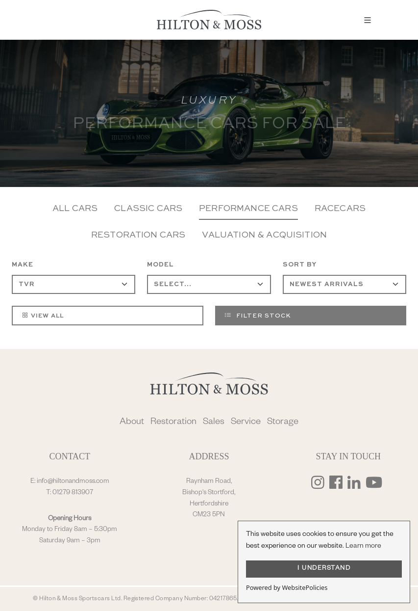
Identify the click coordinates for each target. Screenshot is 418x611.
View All (42, 315)
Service (246, 423)
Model (160, 265)
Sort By (300, 265)
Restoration (173, 423)
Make (22, 265)
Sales (213, 423)
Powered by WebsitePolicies (286, 587)
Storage (282, 423)
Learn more (363, 547)
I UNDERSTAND (323, 568)
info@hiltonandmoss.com (73, 482)
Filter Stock (257, 315)
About (132, 423)
